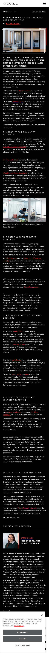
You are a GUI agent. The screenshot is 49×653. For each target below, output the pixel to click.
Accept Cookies (22, 632)
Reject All (22, 639)
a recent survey (19, 344)
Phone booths (24, 91)
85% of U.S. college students (14, 147)
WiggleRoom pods (31, 287)
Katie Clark (13, 24)
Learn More (9, 517)
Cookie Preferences (22, 645)
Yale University (11, 258)
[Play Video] (24, 210)
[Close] (42, 615)
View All (7, 12)
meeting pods (18, 101)
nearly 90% (17, 331)
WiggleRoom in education (28, 508)
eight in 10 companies (20, 374)
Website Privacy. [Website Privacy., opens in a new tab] (19, 626)
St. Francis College (10, 160)
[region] (22, 632)
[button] (44, 3)
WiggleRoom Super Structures (15, 173)
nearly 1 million (16, 360)
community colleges (13, 412)
